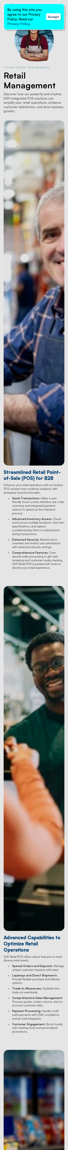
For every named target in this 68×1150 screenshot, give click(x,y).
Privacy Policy (18, 23)
